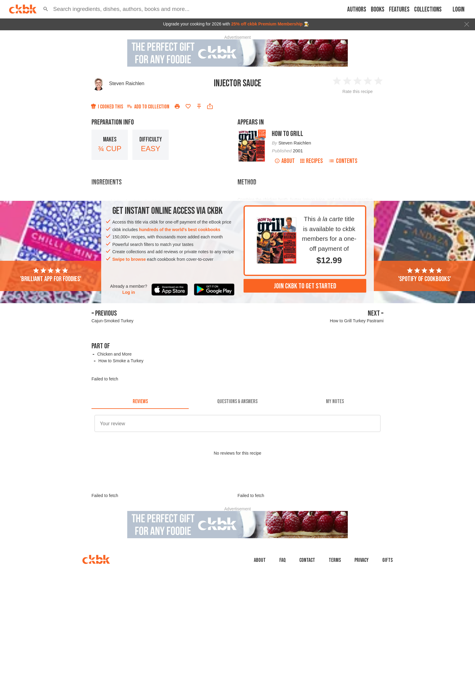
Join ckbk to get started (305, 286)
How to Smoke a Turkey (121, 360)
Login (458, 9)
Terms (335, 560)
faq (282, 560)
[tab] (140, 401)
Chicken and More (114, 354)
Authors (356, 9)
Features (399, 9)
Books (377, 9)
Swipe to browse (129, 259)
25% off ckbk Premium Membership (267, 24)
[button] (46, 9)
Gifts (387, 560)
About (284, 161)
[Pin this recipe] (199, 106)
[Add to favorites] (188, 106)
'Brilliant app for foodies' (50, 275)
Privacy (361, 560)
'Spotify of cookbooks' (424, 275)
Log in (128, 292)
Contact (307, 560)
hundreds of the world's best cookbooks (180, 229)
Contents (342, 161)
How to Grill (287, 133)
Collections (428, 9)
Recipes (311, 161)
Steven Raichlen (126, 83)
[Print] (177, 106)
